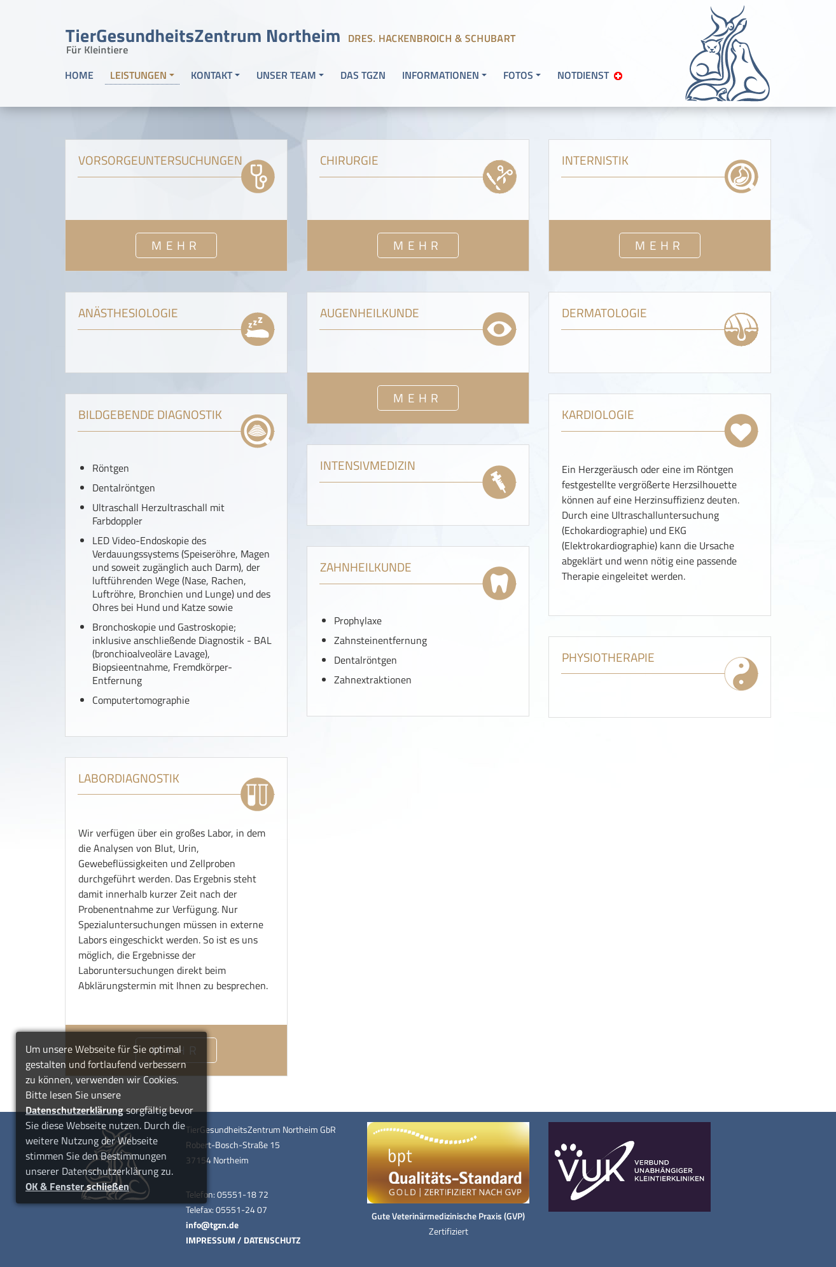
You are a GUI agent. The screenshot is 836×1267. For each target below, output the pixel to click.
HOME (79, 75)
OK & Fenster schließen (77, 1186)
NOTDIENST (589, 75)
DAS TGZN (363, 75)
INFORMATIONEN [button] (440, 75)
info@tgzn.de (212, 1225)
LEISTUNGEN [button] (138, 75)
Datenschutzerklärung (74, 1110)
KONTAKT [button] (211, 75)
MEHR (176, 245)
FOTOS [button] (518, 75)
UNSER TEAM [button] (286, 75)
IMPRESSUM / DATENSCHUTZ (243, 1240)
